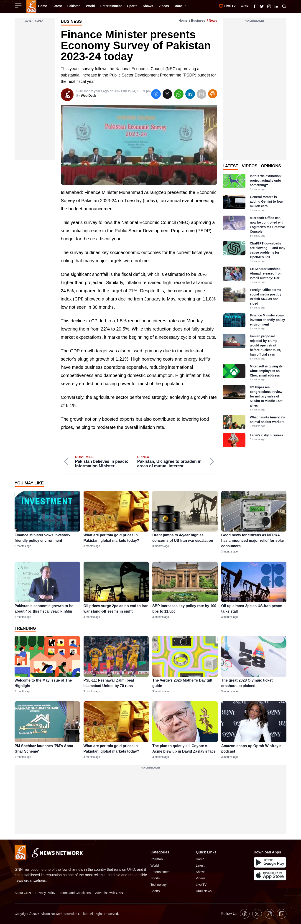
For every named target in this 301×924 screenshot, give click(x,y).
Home (183, 20)
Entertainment (160, 872)
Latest (200, 865)
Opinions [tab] (271, 166)
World (154, 865)
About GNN (23, 893)
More (180, 6)
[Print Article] (212, 93)
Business (198, 20)
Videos (201, 878)
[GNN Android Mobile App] (270, 862)
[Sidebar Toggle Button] (19, 5)
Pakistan (156, 859)
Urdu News (204, 891)
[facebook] (156, 94)
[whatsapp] (179, 94)
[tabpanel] (255, 310)
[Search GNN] (284, 6)
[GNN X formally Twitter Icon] (262, 6)
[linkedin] (190, 94)
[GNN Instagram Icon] (269, 6)
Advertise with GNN (109, 893)
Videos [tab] (249, 166)
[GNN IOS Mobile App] (270, 875)
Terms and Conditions (75, 893)
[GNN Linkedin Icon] (276, 6)
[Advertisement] (35, 91)
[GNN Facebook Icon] (254, 6)
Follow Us (229, 914)
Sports (155, 878)
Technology (158, 884)
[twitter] (167, 94)
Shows (200, 872)
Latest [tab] (230, 166)
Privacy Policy (45, 893)
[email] (201, 94)
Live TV (201, 884)
